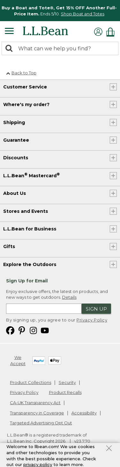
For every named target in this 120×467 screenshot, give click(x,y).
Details (69, 297)
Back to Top (21, 72)
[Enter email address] (44, 309)
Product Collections (30, 382)
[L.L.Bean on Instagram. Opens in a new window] (33, 330)
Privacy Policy (91, 319)
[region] (60, 10)
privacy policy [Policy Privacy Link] (37, 464)
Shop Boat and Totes (82, 13)
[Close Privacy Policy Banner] (109, 449)
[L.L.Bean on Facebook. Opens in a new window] (10, 330)
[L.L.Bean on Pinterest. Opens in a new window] (22, 330)
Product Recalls (65, 392)
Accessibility (84, 412)
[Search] (10, 49)
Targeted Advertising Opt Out (41, 422)
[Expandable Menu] (9, 32)
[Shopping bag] (112, 32)
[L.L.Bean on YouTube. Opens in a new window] (45, 330)
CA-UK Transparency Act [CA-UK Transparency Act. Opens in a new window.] (35, 402)
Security (67, 382)
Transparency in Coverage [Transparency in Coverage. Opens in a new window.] (37, 412)
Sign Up (96, 309)
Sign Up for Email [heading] (27, 281)
